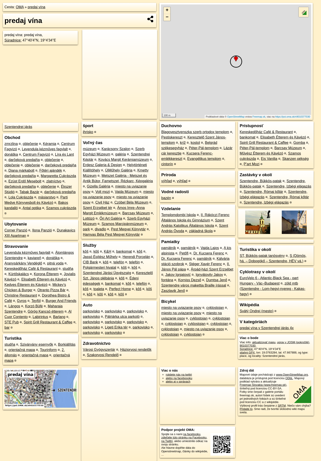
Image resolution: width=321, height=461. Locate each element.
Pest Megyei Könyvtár (128, 229)
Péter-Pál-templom (203, 148)
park (86, 229)
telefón (118, 262)
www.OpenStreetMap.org (292, 374)
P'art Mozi (251, 164)
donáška (11, 154)
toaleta (98, 289)
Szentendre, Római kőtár (263, 192)
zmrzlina (11, 144)
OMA (20, 7)
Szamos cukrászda (61, 208)
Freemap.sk (258, 116)
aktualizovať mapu (263, 342)
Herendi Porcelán (136, 257)
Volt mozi (102, 192)
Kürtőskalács (18, 274)
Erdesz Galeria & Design (102, 165)
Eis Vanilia (269, 159)
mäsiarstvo (46, 197)
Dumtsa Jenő (216, 280)
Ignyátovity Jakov (209, 275)
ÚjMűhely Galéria (118, 170)
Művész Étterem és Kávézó (261, 153)
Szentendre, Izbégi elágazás (288, 186)
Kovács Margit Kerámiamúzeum (123, 159)
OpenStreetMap (236, 116)
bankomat (124, 251)
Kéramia (49, 144)
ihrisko (88, 132)
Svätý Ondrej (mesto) (256, 311)
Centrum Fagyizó (36, 154)
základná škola (201, 231)
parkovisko (91, 311)
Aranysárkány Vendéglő (23, 263)
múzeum (90, 149)
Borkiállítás (66, 344)
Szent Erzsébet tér (97, 208)
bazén (166, 198)
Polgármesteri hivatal (99, 267)
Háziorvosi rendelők (136, 349)
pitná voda (55, 263)
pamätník (168, 248)
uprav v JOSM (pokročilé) (293, 342)
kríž (183, 143)
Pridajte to (246, 409)
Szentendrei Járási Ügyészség (107, 273)
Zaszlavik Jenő (173, 291)
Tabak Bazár (29, 192)
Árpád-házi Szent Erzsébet (212, 269)
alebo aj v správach (178, 381)
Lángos (14, 306)
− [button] (167, 17)
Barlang (59, 317)
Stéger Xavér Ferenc (205, 264)
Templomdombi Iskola (178, 215)
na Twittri (167, 441)
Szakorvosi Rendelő (103, 355)
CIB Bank (90, 262)
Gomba (299, 143)
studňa (68, 269)
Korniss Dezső (189, 280)
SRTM (282, 405)
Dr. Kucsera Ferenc (208, 253)
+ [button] (167, 10)
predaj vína (36, 7)
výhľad (166, 181)
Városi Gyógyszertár (99, 349)
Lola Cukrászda (20, 197)
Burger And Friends (61, 301)
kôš (85, 251)
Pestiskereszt (172, 137)
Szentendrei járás (18, 127)
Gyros (22, 301)
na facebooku (191, 434)
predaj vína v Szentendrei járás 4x (267, 328)
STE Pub (11, 322)
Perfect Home (120, 289)
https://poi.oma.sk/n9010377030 (292, 116)
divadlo (100, 229)
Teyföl (36, 301)
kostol (195, 143)
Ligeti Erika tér (116, 327)
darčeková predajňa (24, 160)
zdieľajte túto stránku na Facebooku (184, 437)
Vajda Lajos (210, 248)
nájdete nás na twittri (179, 374)
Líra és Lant (64, 154)
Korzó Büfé (34, 306)
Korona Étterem (46, 274)
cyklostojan (215, 308)
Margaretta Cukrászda (58, 176)
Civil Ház (102, 202)
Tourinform (48, 350)
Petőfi (183, 253)
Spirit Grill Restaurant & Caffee (48, 322)
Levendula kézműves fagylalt (45, 149)
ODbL (289, 378)
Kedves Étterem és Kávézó (25, 285)
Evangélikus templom (204, 159)
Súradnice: (13, 40)
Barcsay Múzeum (136, 213)
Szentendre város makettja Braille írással (193, 285)
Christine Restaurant (20, 295)
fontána (167, 280)
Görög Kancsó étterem (46, 311)
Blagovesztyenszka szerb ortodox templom (195, 132)
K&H (107, 251)
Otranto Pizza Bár (51, 290)
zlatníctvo (54, 181)
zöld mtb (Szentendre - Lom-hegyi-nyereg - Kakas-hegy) (272, 288)
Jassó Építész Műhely (100, 257)
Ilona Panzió (42, 230)
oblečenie (30, 144)
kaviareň (34, 258)
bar (7, 327)
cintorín (167, 164)
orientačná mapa (21, 350)
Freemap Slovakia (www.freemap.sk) (263, 385)
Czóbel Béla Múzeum (131, 202)
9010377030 (247, 345)
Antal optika (32, 208)
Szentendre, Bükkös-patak (261, 181)
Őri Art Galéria (111, 218)
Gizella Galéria (98, 186)
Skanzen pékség (295, 159)
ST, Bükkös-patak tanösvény (262, 256)
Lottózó (89, 218)
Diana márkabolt (21, 170)
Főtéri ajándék (50, 170)
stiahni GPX (247, 352)
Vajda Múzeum (126, 192)
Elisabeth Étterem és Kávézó (44, 279)
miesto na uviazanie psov (181, 308)
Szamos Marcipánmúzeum (122, 224)
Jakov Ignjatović (178, 275)
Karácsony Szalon (115, 149)
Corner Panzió (15, 230)
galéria (120, 154)
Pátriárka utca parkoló (122, 316)
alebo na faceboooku (179, 378)
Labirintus (40, 317)
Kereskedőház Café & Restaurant (31, 269)
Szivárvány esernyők (36, 344)
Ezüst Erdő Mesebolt (24, 181)
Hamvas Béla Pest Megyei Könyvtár (111, 234)
